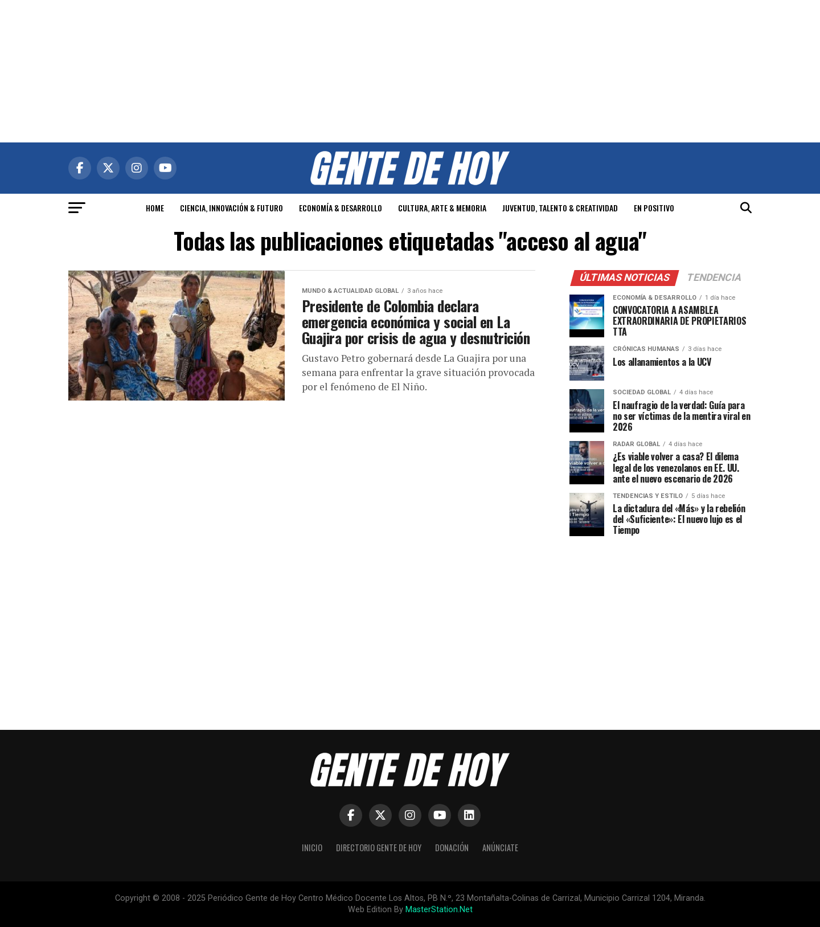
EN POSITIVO (654, 208)
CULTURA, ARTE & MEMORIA (442, 208)
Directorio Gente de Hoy (378, 848)
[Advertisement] (410, 71)
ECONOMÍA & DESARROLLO (340, 208)
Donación (452, 848)
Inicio (312, 848)
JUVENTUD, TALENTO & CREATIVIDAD (560, 208)
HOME (155, 208)
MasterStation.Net (439, 909)
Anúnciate (500, 848)
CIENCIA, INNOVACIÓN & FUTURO (231, 208)
